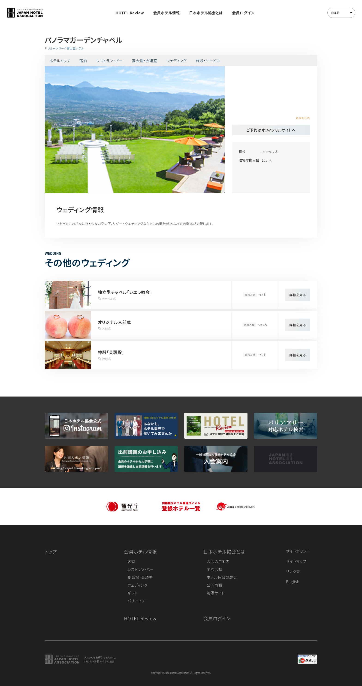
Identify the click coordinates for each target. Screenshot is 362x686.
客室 (131, 561)
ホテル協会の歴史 (222, 577)
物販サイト (216, 593)
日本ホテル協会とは (206, 12)
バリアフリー (137, 600)
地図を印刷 (303, 118)
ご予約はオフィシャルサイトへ (271, 130)
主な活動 (214, 569)
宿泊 (83, 60)
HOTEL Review (130, 12)
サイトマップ (296, 561)
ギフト (132, 593)
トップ (51, 551)
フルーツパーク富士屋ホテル (66, 48)
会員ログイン (243, 12)
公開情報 (214, 585)
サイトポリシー (298, 551)
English (292, 581)
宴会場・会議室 (144, 60)
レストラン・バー (109, 60)
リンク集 (293, 571)
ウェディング (176, 60)
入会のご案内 (218, 561)
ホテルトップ (59, 60)
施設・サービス (208, 60)
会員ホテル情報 (166, 12)
